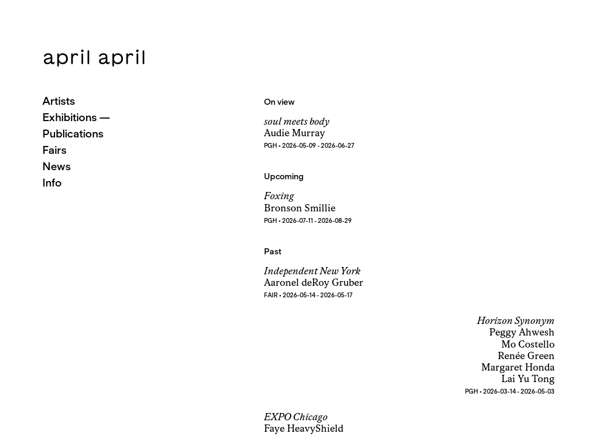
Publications (73, 133)
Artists (58, 100)
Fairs (54, 150)
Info (52, 182)
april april (94, 57)
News (56, 166)
